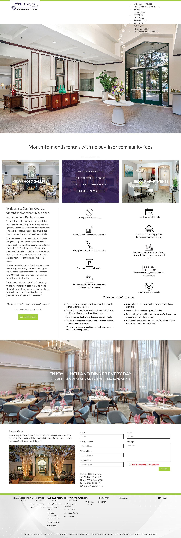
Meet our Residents (90, 171)
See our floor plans (28, 316)
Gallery (84, 498)
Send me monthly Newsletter (144, 464)
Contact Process (143, 4)
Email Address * (86, 442)
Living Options (38, 498)
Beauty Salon (69, 516)
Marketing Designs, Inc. (126, 534)
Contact (138, 26)
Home (137, 9)
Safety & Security (53, 522)
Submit (164, 469)
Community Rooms (71, 513)
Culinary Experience (54, 504)
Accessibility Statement (146, 31)
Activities (139, 18)
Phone (129, 432)
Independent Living (37, 504)
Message (130, 441)
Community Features (72, 498)
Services (138, 15)
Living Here (139, 12)
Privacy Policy (141, 29)
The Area (138, 23)
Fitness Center (69, 509)
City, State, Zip (86, 460)
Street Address (86, 451)
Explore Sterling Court (90, 178)
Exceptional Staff (53, 519)
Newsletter (140, 20)
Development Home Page (146, 7)
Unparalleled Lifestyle (21, 498)
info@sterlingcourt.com (91, 486)
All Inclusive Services (55, 498)
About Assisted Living (38, 507)
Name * (83, 432)
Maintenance (52, 526)
